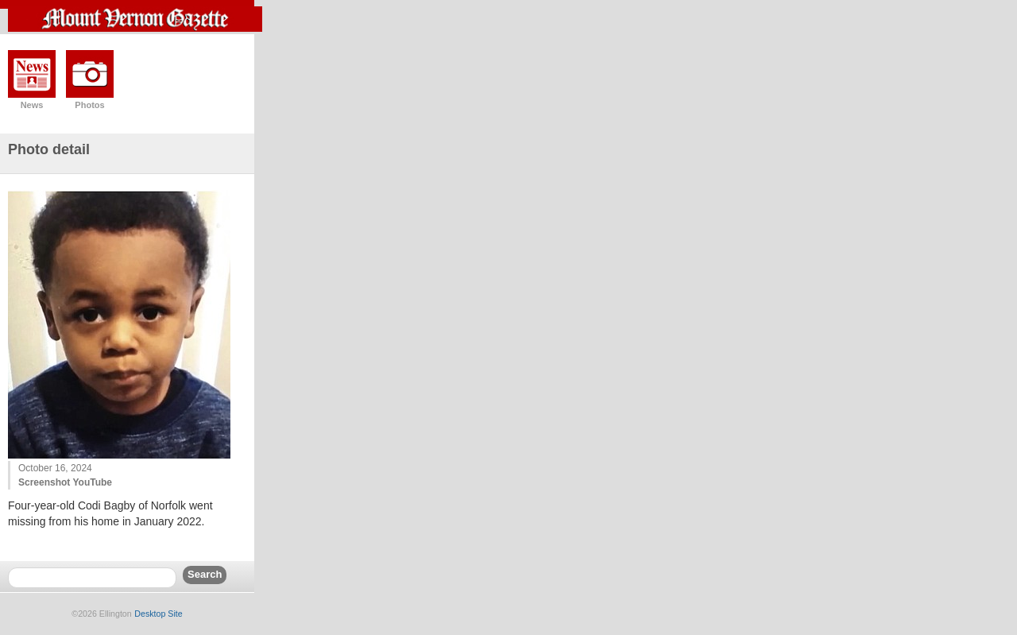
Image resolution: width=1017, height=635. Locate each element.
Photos (89, 105)
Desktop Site (158, 613)
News (32, 105)
